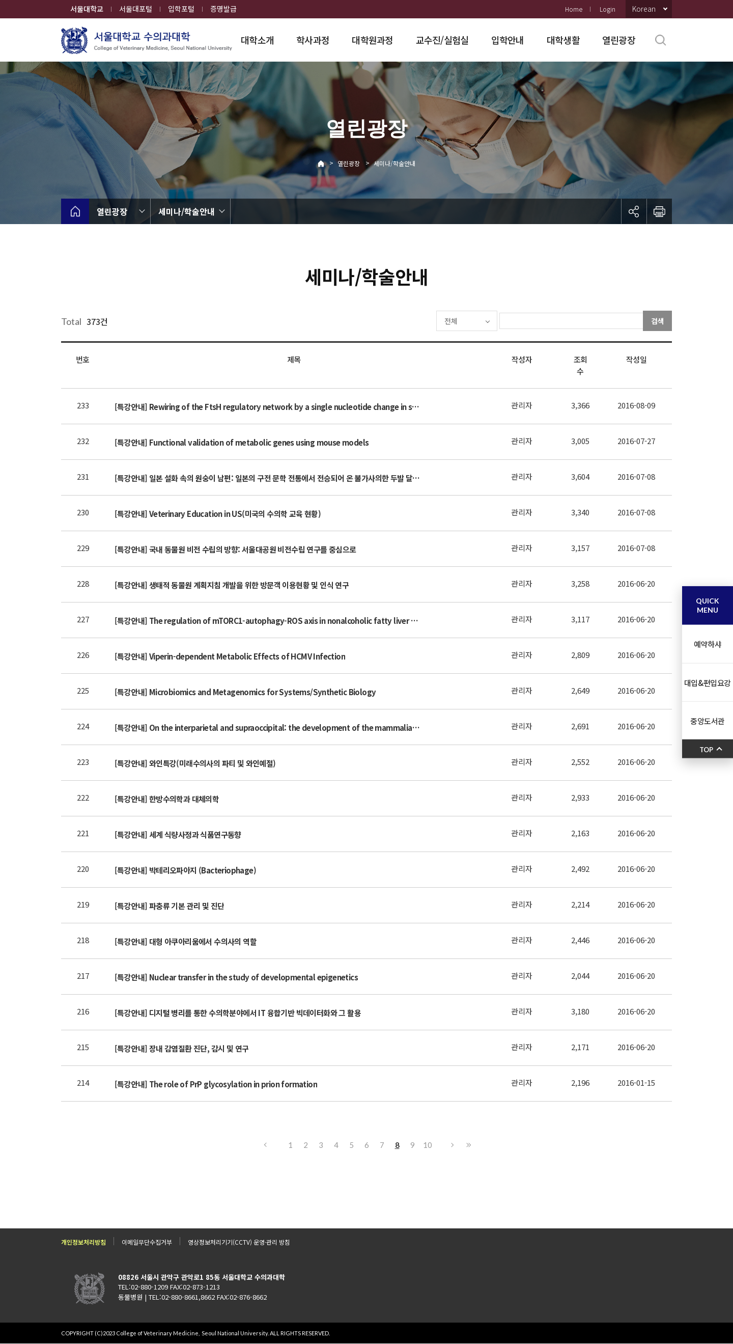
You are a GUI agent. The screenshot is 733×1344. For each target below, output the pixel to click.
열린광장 (618, 39)
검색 (657, 321)
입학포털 (181, 9)
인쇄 (659, 211)
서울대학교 (86, 9)
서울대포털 (135, 9)
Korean (644, 9)
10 (427, 1144)
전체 (420, 321)
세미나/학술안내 (394, 163)
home (75, 211)
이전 (264, 1145)
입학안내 (507, 39)
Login (607, 9)
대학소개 (257, 39)
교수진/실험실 (442, 39)
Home (573, 9)
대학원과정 (372, 39)
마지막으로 (468, 1145)
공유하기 (633, 211)
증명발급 (223, 9)
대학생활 (563, 39)
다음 (453, 1145)
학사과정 (312, 39)
